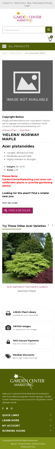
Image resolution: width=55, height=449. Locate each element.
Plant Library (16, 53)
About (14, 444)
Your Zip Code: (10, 203)
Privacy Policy (24, 444)
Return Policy (38, 444)
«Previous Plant (9, 130)
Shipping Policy (28, 446)
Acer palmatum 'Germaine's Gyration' (27, 286)
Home (4, 53)
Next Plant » (25, 130)
